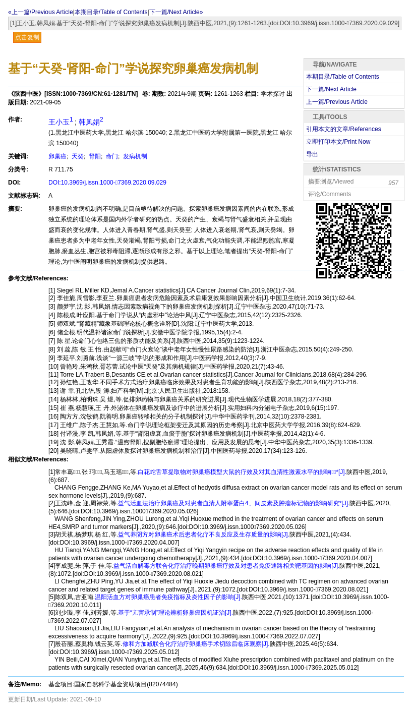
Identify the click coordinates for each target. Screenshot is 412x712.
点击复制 (27, 37)
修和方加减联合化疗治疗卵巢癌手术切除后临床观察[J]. (196, 643)
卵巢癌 (57, 156)
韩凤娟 (91, 122)
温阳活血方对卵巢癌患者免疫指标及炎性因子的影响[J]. (168, 597)
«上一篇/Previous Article (40, 12)
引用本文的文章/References (343, 129)
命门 (111, 156)
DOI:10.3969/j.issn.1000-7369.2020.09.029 (107, 182)
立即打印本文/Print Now (338, 141)
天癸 (77, 156)
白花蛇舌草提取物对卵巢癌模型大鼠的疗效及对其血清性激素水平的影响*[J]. (242, 472)
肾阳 (94, 156)
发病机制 (134, 156)
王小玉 (61, 122)
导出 (312, 154)
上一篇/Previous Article (337, 101)
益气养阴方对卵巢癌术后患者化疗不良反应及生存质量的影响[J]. (203, 534)
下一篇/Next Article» (176, 12)
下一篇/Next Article (331, 89)
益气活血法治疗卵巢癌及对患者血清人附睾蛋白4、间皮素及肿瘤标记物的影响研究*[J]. (233, 503)
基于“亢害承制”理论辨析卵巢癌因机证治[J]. (175, 612)
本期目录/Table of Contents (111, 12)
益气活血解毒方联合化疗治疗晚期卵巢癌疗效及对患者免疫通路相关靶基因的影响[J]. (226, 565)
